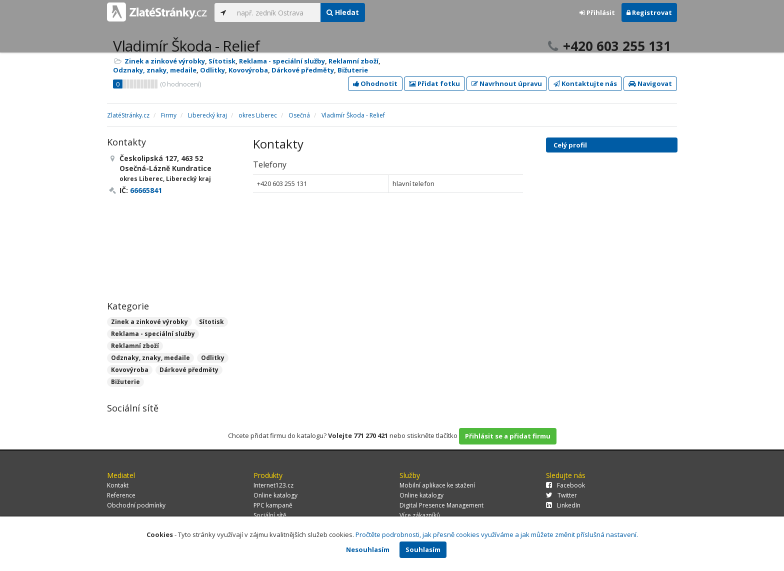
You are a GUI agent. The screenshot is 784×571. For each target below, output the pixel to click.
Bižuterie (353, 70)
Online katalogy (276, 495)
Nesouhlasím (368, 549)
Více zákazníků (420, 515)
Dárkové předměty (303, 70)
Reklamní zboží (353, 61)
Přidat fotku (434, 83)
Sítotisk (222, 61)
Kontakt (117, 485)
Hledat (342, 12)
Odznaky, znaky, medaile (154, 70)
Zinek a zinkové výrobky (164, 61)
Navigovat (650, 83)
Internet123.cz (274, 485)
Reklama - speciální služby (282, 61)
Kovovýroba (248, 70)
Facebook (565, 485)
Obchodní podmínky (136, 505)
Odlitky (212, 70)
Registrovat (649, 12)
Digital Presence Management (442, 505)
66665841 (146, 190)
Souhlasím (423, 549)
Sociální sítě (270, 515)
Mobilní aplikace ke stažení (437, 485)
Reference (121, 495)
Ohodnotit (375, 83)
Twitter (561, 495)
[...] (276, 12)
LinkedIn (563, 505)
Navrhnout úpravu (507, 83)
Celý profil (570, 145)
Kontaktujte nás (585, 83)
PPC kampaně (273, 505)
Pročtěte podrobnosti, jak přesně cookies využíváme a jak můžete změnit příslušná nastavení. (497, 534)
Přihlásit (597, 12)
